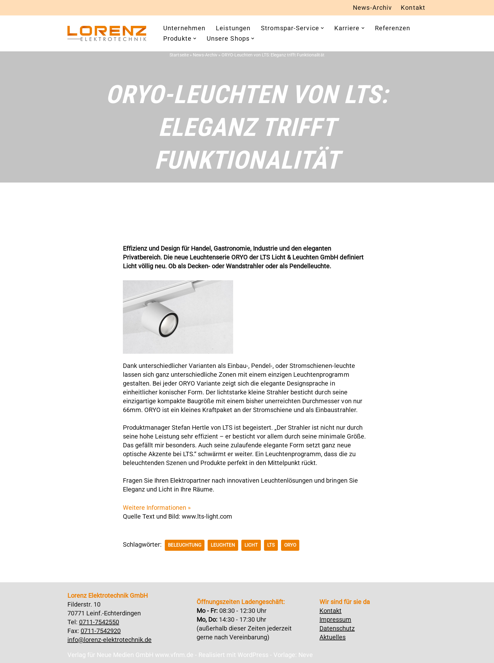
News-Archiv (372, 8)
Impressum (335, 619)
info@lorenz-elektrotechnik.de (109, 639)
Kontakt (413, 8)
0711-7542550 (99, 622)
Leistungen (233, 28)
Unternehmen (184, 28)
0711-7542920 (101, 631)
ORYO (290, 545)
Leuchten (223, 545)
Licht (251, 545)
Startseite (179, 54)
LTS (271, 545)
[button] (322, 28)
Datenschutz (337, 628)
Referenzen (393, 28)
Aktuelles (332, 637)
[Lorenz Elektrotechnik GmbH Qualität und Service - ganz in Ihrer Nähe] (106, 33)
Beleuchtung (184, 545)
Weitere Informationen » (157, 507)
